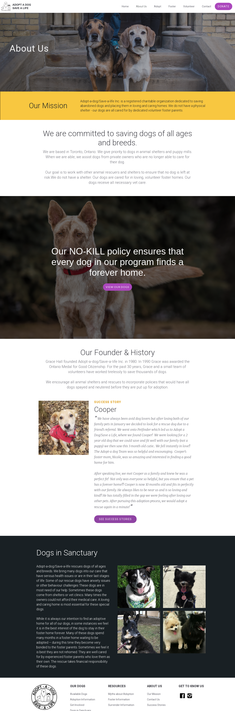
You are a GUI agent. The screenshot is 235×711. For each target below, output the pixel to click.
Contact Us (153, 699)
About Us (141, 6)
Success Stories (156, 704)
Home (125, 6)
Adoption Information (82, 699)
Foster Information (119, 699)
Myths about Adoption (121, 694)
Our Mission (154, 694)
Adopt (157, 6)
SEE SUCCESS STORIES (115, 519)
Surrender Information (121, 704)
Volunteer (189, 6)
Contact (206, 6)
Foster (172, 6)
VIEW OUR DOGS (117, 287)
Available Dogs (78, 694)
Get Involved (77, 704)
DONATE (223, 6)
